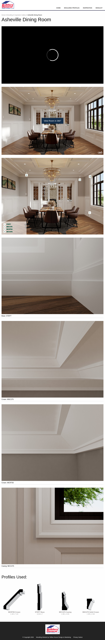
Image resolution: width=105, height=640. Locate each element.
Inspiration (87, 8)
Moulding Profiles (71, 8)
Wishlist (99, 8)
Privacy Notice (77, 637)
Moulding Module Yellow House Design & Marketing (53, 637)
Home (58, 8)
